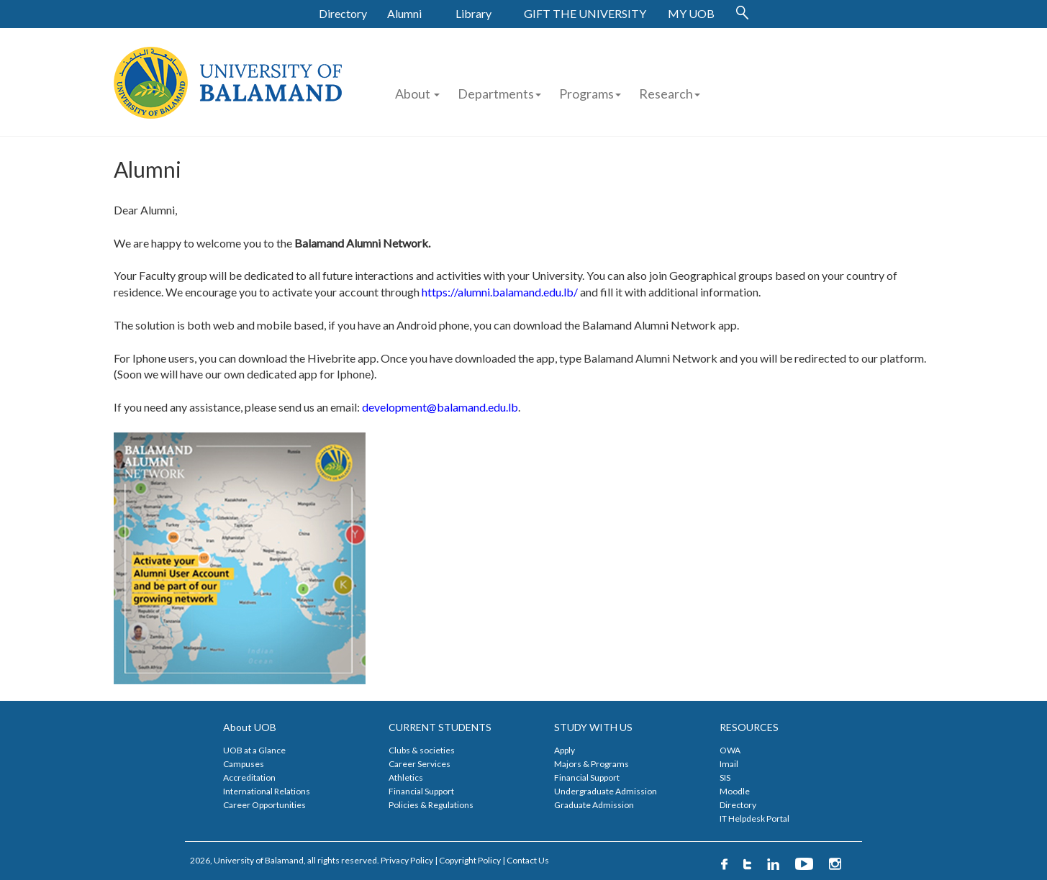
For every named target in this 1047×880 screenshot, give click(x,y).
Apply (564, 750)
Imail (729, 763)
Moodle (735, 791)
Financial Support (421, 791)
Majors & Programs (591, 763)
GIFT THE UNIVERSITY (585, 13)
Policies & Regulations (431, 804)
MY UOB (691, 13)
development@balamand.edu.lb (440, 407)
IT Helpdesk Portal (754, 818)
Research (669, 93)
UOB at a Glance (254, 750)
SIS (725, 777)
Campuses (243, 763)
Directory (343, 13)
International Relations (266, 791)
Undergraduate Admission (605, 791)
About (417, 93)
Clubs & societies (422, 750)
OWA (730, 750)
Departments (496, 93)
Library (473, 13)
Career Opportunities (264, 804)
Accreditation (249, 777)
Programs (590, 93)
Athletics (406, 777)
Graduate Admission (594, 804)
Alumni (404, 13)
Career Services (419, 763)
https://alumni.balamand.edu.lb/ (500, 292)
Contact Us (528, 860)
